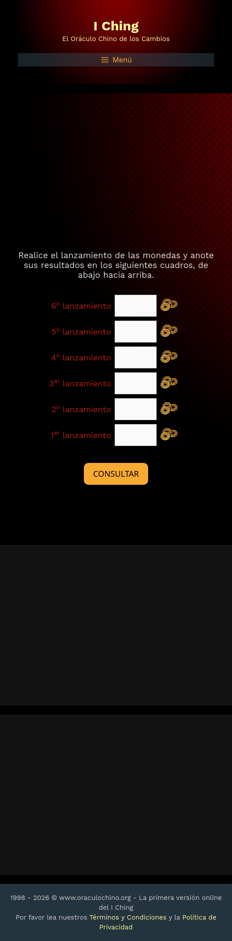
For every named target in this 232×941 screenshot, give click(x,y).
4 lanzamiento (81, 357)
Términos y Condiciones (127, 917)
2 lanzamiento (81, 409)
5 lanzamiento (81, 331)
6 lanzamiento (81, 305)
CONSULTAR (116, 473)
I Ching (115, 25)
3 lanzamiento (80, 383)
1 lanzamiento (81, 435)
